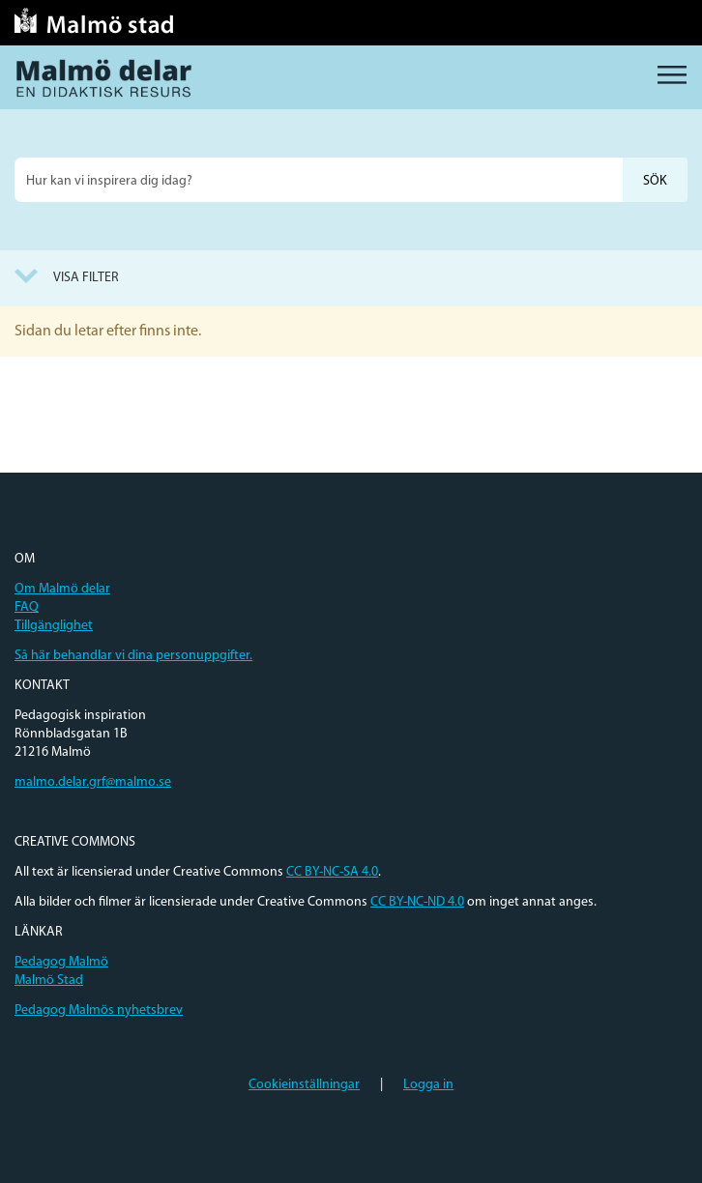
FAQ (27, 607)
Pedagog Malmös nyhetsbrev (99, 1010)
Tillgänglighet (54, 626)
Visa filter (86, 278)
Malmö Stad (49, 980)
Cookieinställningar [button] (304, 1085)
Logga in (428, 1085)
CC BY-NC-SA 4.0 (332, 872)
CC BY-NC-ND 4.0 (417, 902)
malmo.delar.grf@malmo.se (93, 782)
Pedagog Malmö (61, 962)
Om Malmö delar (62, 589)
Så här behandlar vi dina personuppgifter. (133, 656)
